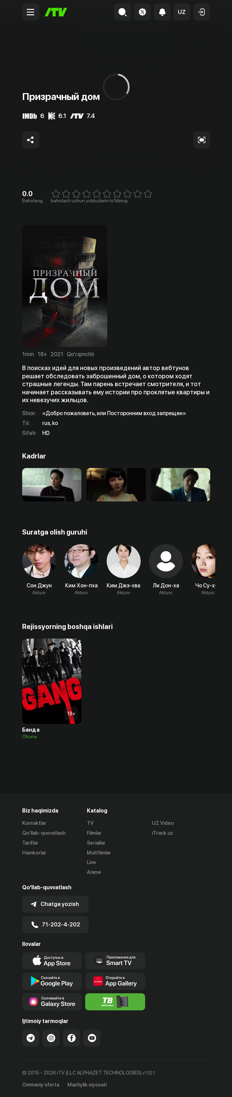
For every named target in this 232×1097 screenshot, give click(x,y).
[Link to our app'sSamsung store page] (52, 1001)
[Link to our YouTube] (91, 1038)
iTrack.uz (162, 833)
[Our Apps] (115, 960)
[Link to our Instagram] (51, 1038)
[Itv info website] (115, 1001)
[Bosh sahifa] (56, 12)
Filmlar (94, 833)
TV (90, 823)
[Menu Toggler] (30, 11)
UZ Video (163, 823)
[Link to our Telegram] (30, 1038)
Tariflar (30, 843)
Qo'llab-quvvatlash (43, 833)
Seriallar (96, 843)
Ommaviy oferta (40, 1085)
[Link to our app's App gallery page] (115, 981)
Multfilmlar (99, 853)
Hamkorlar (34, 853)
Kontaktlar (34, 823)
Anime (94, 872)
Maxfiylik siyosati (87, 1085)
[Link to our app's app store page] (52, 960)
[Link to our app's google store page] (52, 981)
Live (91, 862)
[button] (181, 11)
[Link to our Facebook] (71, 1038)
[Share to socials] (30, 139)
